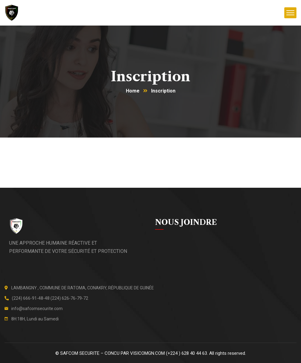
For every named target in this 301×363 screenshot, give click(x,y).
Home (133, 91)
